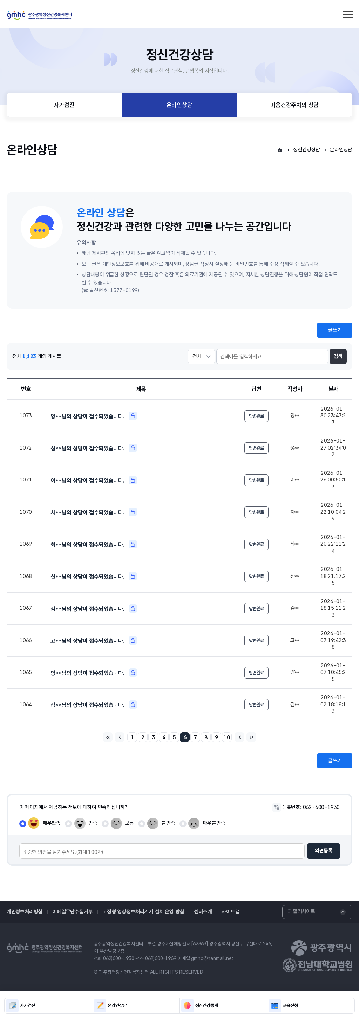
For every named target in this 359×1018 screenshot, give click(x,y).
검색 (338, 356)
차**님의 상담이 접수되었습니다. (93, 512)
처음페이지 (108, 737)
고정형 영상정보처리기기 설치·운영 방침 (143, 912)
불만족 (168, 823)
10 (227, 737)
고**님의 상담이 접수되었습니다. (93, 640)
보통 (129, 823)
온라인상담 (179, 104)
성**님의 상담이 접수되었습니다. (93, 448)
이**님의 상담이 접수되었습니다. (93, 480)
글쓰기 (334, 330)
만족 (92, 823)
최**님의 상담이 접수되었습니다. (93, 544)
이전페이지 (119, 737)
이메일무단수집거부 (72, 912)
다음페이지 (239, 737)
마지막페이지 (251, 737)
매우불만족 (214, 823)
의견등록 (324, 851)
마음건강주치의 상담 (294, 104)
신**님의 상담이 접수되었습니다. (93, 576)
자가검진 (64, 104)
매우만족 (52, 823)
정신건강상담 (306, 150)
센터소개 (203, 912)
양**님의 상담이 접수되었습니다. (93, 416)
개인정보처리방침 (24, 912)
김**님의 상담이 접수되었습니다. (93, 608)
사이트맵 (230, 912)
